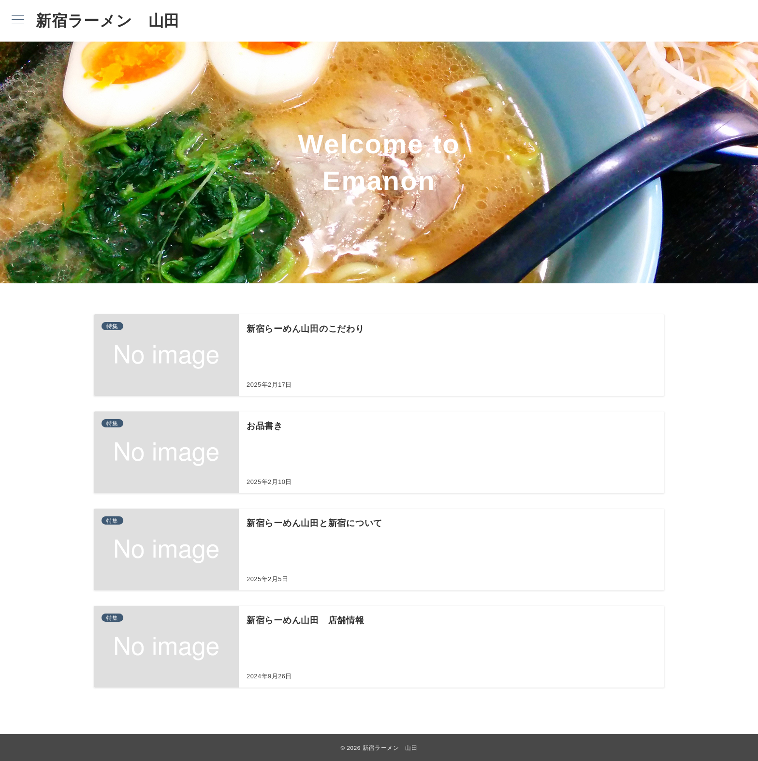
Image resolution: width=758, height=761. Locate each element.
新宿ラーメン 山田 (108, 21)
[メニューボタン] (18, 20)
